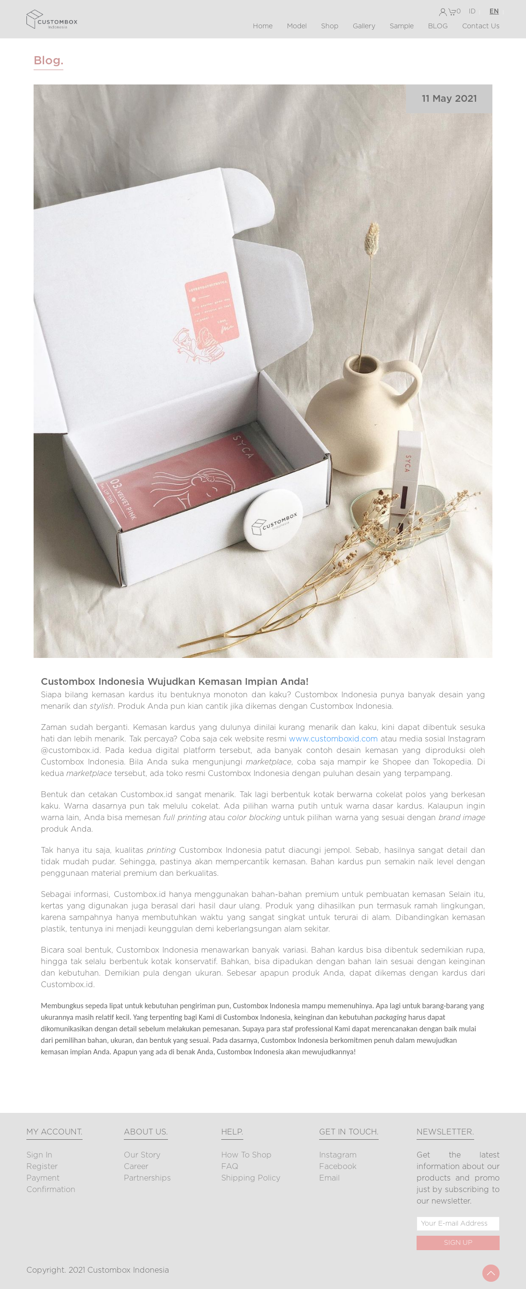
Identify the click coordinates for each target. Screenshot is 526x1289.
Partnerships (147, 1178)
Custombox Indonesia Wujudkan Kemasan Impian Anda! (175, 682)
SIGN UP (458, 1243)
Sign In (39, 1155)
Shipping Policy (250, 1178)
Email (329, 1178)
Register (42, 1166)
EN (494, 12)
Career (136, 1166)
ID (472, 12)
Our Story (142, 1155)
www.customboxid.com (333, 739)
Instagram (338, 1155)
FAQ (230, 1166)
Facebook (338, 1166)
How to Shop (246, 1155)
